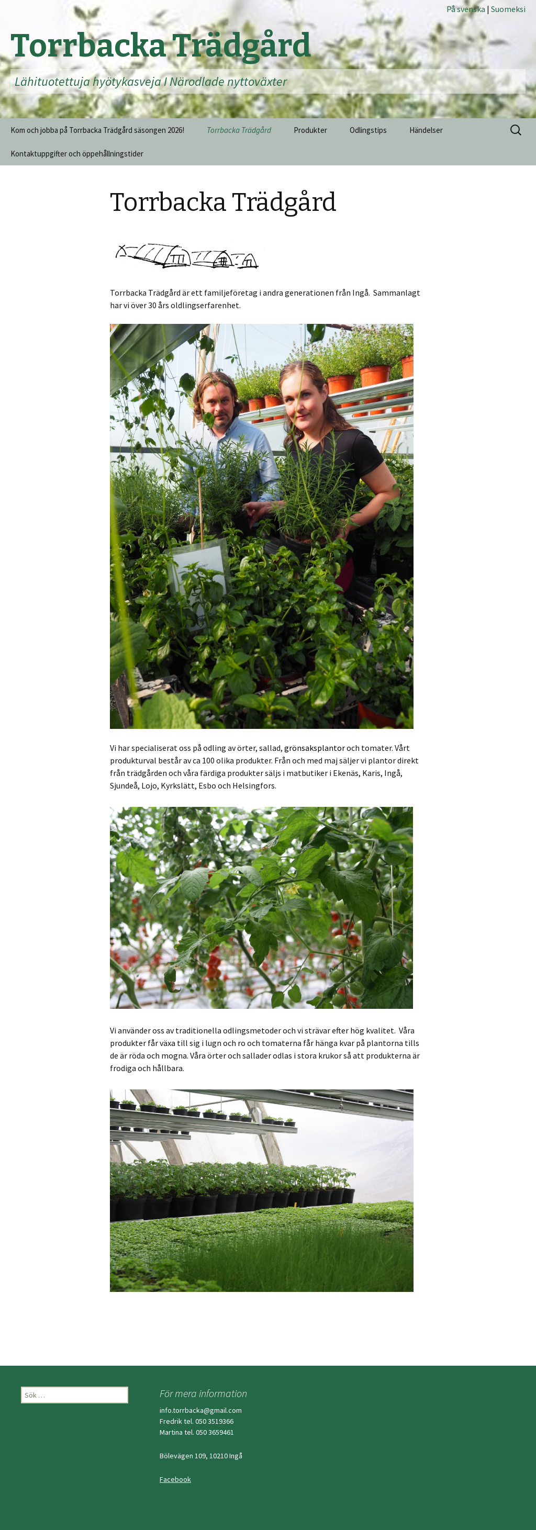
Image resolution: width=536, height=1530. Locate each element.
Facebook (175, 1479)
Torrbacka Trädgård (239, 130)
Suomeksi (508, 9)
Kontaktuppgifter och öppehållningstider (76, 154)
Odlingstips (368, 130)
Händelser (426, 130)
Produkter (310, 130)
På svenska (466, 9)
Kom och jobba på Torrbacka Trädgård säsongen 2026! (97, 130)
